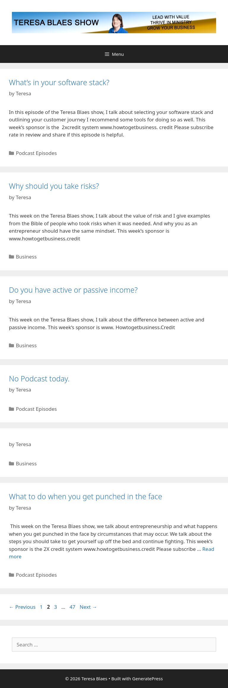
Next (88, 606)
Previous (22, 606)
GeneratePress (147, 678)
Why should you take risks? (54, 186)
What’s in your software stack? (59, 82)
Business (26, 256)
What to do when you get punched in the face (85, 496)
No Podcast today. (39, 378)
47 (73, 606)
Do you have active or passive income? (73, 290)
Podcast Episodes (36, 153)
